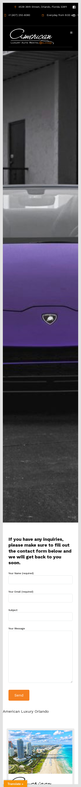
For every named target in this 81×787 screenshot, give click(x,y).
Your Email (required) (40, 595)
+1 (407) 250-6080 (17, 15)
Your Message (40, 655)
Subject (40, 613)
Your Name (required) (40, 577)
